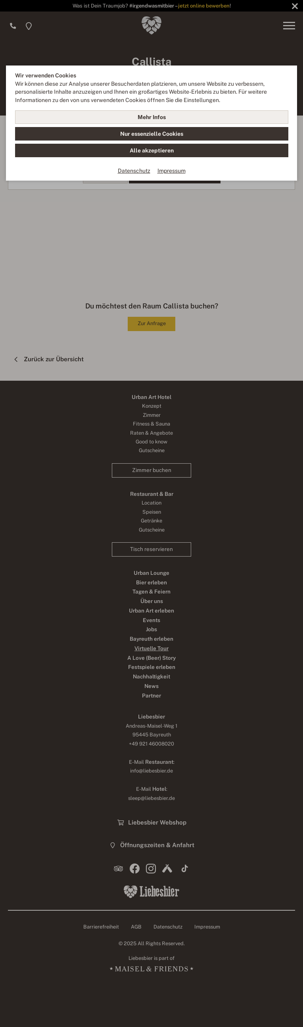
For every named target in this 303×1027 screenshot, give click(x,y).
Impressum (171, 171)
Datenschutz (134, 171)
